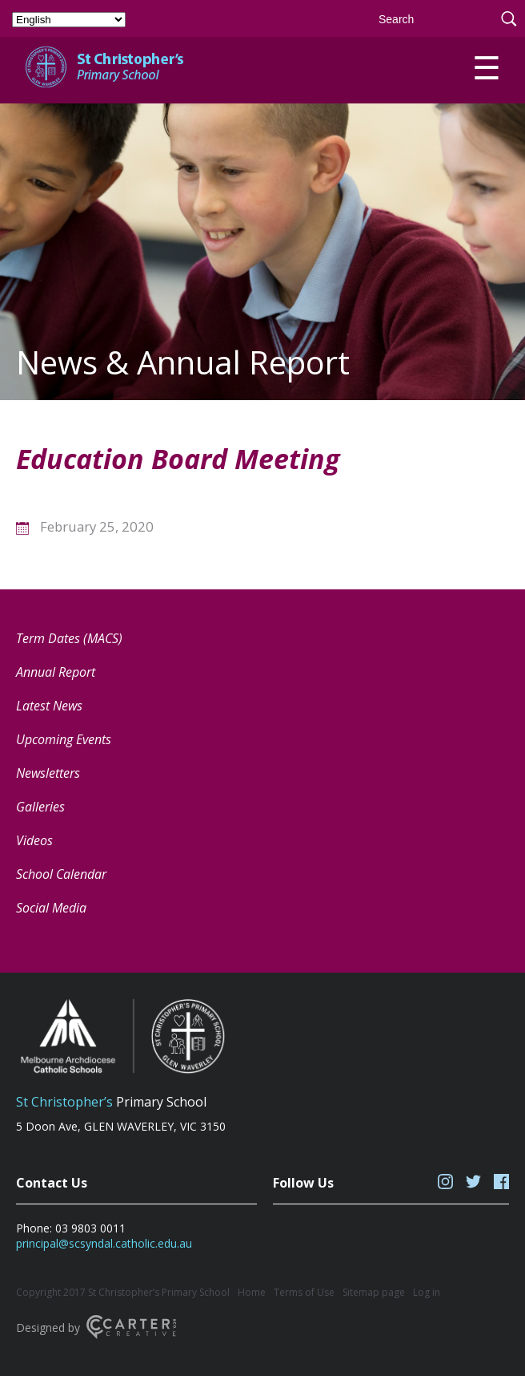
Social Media (51, 908)
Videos (34, 840)
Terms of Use (304, 1292)
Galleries (40, 806)
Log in (426, 1292)
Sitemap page (374, 1292)
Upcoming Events (63, 739)
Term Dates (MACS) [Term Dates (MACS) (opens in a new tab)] (69, 638)
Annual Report (55, 672)
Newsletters (48, 773)
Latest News (49, 705)
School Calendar (61, 874)
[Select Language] (69, 19)
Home (252, 1292)
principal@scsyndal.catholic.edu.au (104, 1243)
